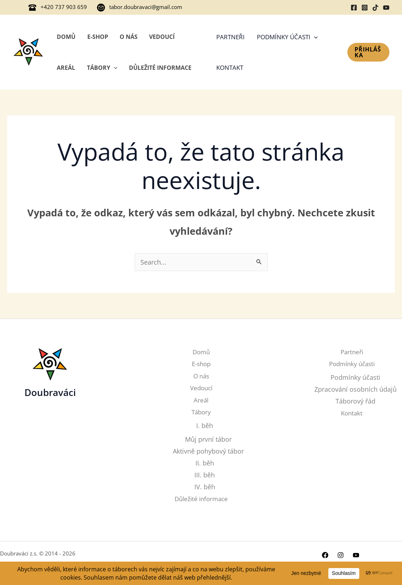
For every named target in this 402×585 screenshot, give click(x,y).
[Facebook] (354, 7)
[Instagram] (364, 7)
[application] (113, 68)
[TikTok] (375, 7)
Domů (66, 37)
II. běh (204, 463)
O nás (129, 37)
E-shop (97, 37)
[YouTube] (386, 7)
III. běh (204, 475)
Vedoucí (162, 37)
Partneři (230, 37)
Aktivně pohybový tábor (208, 451)
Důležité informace (160, 68)
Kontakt (229, 67)
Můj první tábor (208, 439)
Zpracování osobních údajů (355, 389)
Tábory (102, 68)
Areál (66, 68)
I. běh (204, 425)
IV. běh (204, 487)
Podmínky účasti (287, 37)
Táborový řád (355, 401)
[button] (368, 52)
